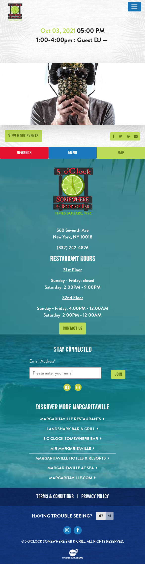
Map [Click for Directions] (120, 152)
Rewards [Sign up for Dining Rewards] (24, 152)
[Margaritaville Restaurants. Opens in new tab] (72, 419)
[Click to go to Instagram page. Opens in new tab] (78, 387)
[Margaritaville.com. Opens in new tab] (72, 478)
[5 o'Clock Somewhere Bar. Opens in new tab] (72, 438)
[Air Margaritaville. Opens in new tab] (72, 448)
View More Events (23, 136)
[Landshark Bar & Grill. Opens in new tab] (72, 429)
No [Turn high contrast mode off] (109, 514)
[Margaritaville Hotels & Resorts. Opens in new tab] (72, 458)
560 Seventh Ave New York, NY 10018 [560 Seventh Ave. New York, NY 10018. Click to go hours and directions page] (72, 233)
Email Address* (42, 361)
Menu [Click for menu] (72, 152)
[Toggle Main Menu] (134, 6)
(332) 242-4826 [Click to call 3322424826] (72, 247)
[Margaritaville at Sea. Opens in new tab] (72, 468)
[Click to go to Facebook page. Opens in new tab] (67, 387)
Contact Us (72, 328)
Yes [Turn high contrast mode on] (101, 514)
